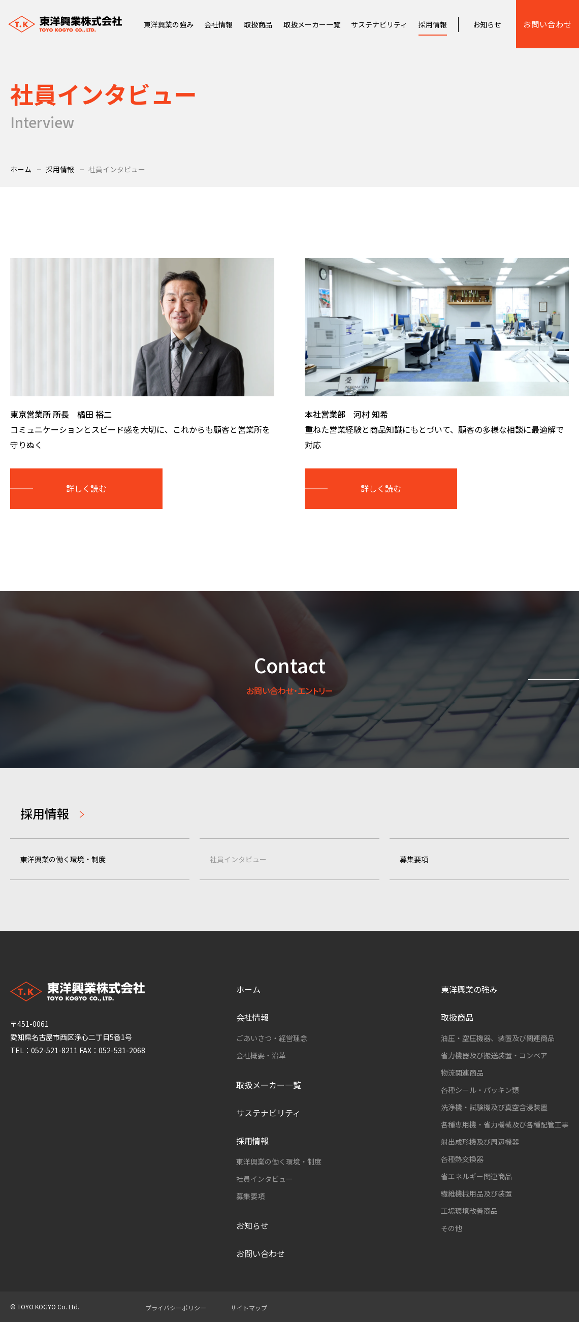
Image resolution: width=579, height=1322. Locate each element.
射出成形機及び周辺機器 (480, 1142)
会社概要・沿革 (261, 1055)
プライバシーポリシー (175, 1307)
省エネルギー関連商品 (476, 1176)
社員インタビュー (238, 859)
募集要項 (414, 859)
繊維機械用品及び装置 (476, 1193)
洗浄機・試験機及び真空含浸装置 (494, 1107)
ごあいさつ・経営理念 (271, 1038)
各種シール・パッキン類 (480, 1090)
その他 (451, 1228)
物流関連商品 (462, 1072)
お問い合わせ (547, 23)
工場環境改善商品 (469, 1211)
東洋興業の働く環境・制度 (63, 859)
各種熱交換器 (462, 1159)
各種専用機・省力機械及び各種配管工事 (505, 1124)
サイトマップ (249, 1307)
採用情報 (60, 169)
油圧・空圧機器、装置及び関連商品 (498, 1038)
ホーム (20, 169)
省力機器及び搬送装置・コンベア (494, 1055)
